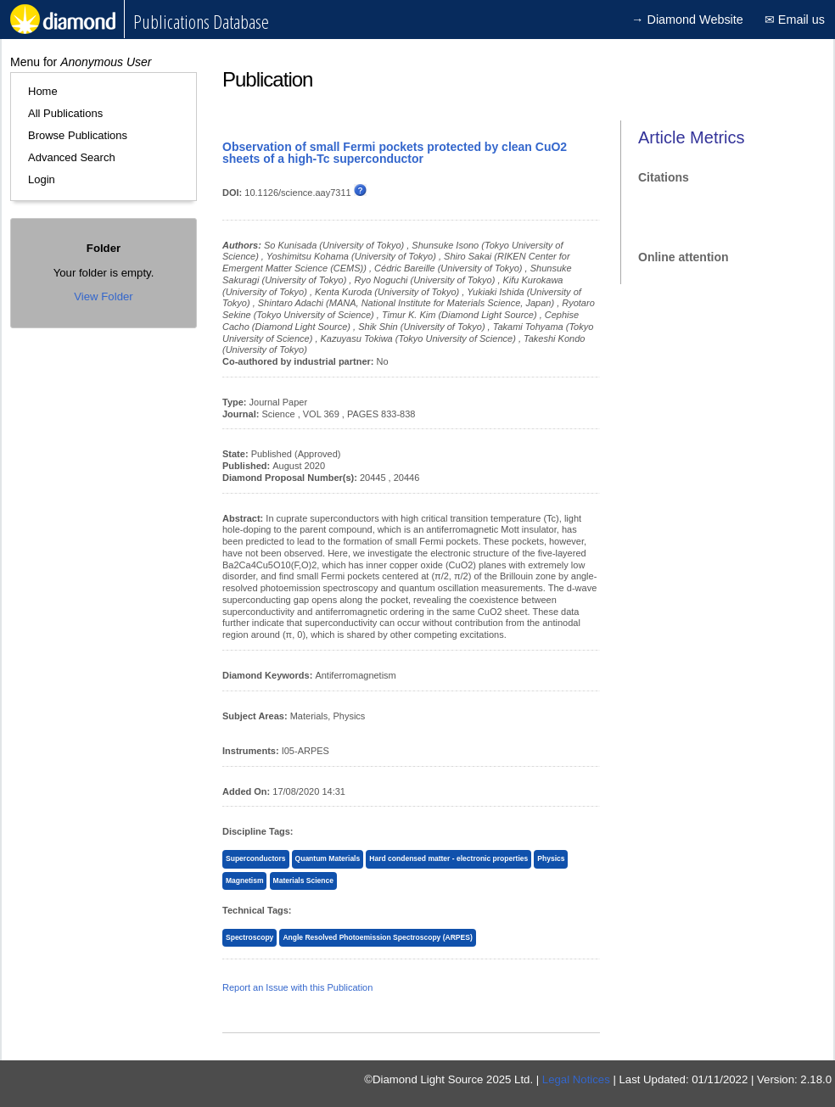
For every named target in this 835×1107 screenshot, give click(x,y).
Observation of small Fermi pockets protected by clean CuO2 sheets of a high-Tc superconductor (394, 152)
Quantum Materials (328, 858)
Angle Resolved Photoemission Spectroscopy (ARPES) (377, 937)
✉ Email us (795, 19)
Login (41, 179)
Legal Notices (576, 1079)
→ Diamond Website (687, 19)
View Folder (103, 296)
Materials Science (303, 880)
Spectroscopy (249, 937)
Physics (550, 858)
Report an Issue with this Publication (297, 987)
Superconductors (256, 858)
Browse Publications (77, 135)
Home (43, 91)
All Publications (65, 113)
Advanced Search (71, 157)
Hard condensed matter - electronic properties (448, 858)
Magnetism (244, 880)
